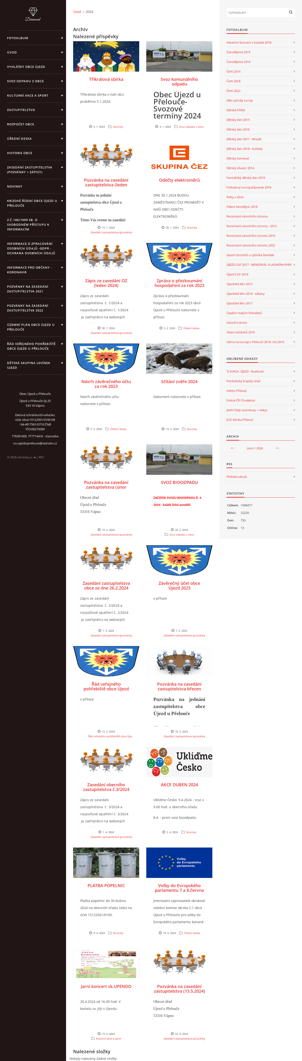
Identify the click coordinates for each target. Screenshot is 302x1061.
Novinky (14, 186)
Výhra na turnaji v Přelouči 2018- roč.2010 (255, 342)
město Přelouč (236, 391)
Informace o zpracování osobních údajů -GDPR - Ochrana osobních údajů (31, 248)
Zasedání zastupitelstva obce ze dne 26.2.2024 (106, 585)
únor (250, 448)
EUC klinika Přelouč (239, 420)
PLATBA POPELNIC (106, 885)
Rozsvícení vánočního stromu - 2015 (251, 226)
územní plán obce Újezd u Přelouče (31, 327)
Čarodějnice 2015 (238, 52)
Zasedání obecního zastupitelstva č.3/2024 (106, 787)
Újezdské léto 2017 (239, 303)
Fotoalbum (17, 38)
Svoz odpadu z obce (25, 81)
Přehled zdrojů (236, 477)
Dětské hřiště (235, 110)
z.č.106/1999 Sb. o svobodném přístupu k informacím (28, 224)
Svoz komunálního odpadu (179, 81)
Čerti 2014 (233, 71)
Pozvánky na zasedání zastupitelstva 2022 (27, 307)
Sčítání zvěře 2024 (179, 381)
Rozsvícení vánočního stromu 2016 (250, 236)
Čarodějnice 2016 (238, 62)
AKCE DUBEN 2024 (179, 784)
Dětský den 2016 (238, 129)
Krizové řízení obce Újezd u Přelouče (32, 203)
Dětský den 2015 (238, 120)
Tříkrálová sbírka (106, 79)
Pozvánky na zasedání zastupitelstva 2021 (27, 288)
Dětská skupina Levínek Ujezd (28, 365)
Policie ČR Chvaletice (240, 400)
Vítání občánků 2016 (240, 332)
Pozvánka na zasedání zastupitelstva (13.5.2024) (179, 988)
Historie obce (19, 153)
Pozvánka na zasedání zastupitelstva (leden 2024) (106, 185)
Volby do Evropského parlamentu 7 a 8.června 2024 (179, 890)
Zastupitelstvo (21, 110)
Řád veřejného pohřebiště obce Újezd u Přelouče (31, 346)
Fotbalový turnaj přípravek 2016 (248, 187)
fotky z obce (234, 197)
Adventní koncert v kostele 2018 (248, 42)
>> (277, 448)
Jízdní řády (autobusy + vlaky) (246, 410)
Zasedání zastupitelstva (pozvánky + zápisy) (29, 169)
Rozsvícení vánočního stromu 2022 (250, 245)
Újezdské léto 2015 (239, 284)
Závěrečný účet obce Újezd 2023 (179, 585)
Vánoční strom (236, 322)
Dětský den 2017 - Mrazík (243, 139)
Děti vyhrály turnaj (239, 100)
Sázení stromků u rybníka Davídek (250, 255)
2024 (259, 448)
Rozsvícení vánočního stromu (247, 216)
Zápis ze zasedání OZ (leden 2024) (106, 283)
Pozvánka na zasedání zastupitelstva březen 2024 (179, 689)
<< (232, 448)
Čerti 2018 (233, 81)
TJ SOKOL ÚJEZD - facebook (245, 371)
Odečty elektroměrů (179, 180)
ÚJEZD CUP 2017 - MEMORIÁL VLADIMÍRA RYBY (259, 264)
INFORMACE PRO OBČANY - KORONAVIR (29, 269)
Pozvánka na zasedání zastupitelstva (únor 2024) (106, 487)
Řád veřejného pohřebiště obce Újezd (106, 686)
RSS (41, 457)
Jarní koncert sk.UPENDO (106, 986)
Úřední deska (19, 138)
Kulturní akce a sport (27, 95)
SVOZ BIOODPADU (179, 482)
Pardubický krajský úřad (243, 381)
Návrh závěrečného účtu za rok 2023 (106, 384)
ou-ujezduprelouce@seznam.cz (35, 443)
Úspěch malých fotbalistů (244, 313)
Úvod (12, 52)
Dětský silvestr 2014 (240, 168)
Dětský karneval (237, 158)
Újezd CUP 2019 (237, 274)
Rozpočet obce (20, 124)
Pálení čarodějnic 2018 (241, 207)
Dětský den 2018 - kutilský (244, 149)
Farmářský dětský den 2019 (245, 178)
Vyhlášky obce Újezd (26, 67)
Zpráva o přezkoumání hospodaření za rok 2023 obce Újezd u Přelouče (179, 285)
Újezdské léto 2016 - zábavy (245, 293)
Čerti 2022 (233, 91)
